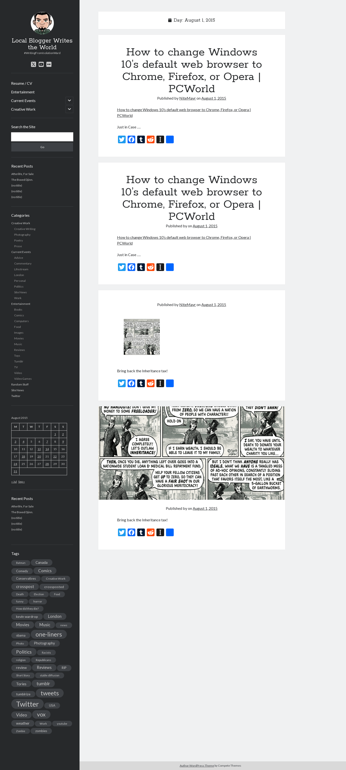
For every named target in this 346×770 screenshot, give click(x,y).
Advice (18, 257)
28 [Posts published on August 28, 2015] (47, 464)
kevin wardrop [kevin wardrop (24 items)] (27, 616)
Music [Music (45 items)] (44, 624)
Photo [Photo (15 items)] (20, 643)
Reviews (19, 350)
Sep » (21, 481)
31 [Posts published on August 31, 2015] (15, 471)
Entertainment (23, 92)
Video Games (23, 378)
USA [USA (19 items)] (52, 705)
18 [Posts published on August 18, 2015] (23, 456)
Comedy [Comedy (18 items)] (22, 571)
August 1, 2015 (213, 98)
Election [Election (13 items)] (39, 594)
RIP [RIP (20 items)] (64, 668)
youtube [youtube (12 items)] (62, 723)
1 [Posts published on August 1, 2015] (55, 434)
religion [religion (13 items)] (21, 660)
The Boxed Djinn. (22, 179)
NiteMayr (187, 98)
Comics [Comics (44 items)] (45, 570)
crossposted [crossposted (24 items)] (54, 587)
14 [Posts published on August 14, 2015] (47, 449)
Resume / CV (21, 83)
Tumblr (18, 361)
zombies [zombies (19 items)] (41, 731)
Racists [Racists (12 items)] (46, 652)
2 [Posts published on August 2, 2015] (63, 434)
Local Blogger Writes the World (42, 44)
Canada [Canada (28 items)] (42, 562)
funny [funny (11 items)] (19, 601)
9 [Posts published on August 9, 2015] (63, 441)
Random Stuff (20, 384)
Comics (19, 315)
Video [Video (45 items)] (21, 714)
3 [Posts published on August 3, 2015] (15, 441)
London (19, 275)
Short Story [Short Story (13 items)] (23, 675)
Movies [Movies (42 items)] (22, 624)
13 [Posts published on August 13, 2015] (39, 449)
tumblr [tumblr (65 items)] (43, 683)
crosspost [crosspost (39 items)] (25, 586)
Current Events (23, 100)
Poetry (18, 240)
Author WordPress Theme (197, 765)
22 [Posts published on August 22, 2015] (55, 456)
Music (18, 344)
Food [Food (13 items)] (57, 594)
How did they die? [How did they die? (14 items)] (27, 608)
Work (17, 298)
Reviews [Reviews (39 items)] (44, 667)
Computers (21, 321)
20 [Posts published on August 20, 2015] (39, 456)
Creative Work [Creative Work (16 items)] (55, 578)
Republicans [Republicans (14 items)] (43, 660)
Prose (18, 246)
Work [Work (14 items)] (43, 723)
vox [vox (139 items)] (41, 714)
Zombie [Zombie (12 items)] (20, 731)
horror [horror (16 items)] (37, 601)
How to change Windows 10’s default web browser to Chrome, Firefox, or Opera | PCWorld (191, 70)
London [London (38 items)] (55, 616)
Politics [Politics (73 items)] (24, 652)
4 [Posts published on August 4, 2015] (23, 441)
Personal (20, 281)
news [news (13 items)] (63, 625)
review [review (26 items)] (21, 668)
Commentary (22, 263)
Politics (19, 286)
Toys (17, 355)
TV (16, 367)
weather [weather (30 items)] (23, 723)
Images (19, 332)
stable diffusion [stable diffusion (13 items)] (49, 675)
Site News (20, 292)
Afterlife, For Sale (22, 174)
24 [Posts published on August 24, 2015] (15, 464)
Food (17, 327)
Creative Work (23, 109)
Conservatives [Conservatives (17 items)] (26, 578)
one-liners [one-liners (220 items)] (49, 634)
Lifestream (21, 269)
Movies (19, 338)
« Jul (14, 481)
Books (18, 309)
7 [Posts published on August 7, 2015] (47, 441)
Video (18, 373)
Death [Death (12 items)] (20, 594)
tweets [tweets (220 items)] (50, 693)
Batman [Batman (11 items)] (20, 562)
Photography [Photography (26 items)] (44, 643)
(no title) (16, 185)
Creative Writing (24, 229)
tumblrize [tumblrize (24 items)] (23, 694)
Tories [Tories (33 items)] (21, 683)
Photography (22, 234)
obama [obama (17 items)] (20, 635)
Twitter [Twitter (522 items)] (27, 704)
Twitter (15, 396)
